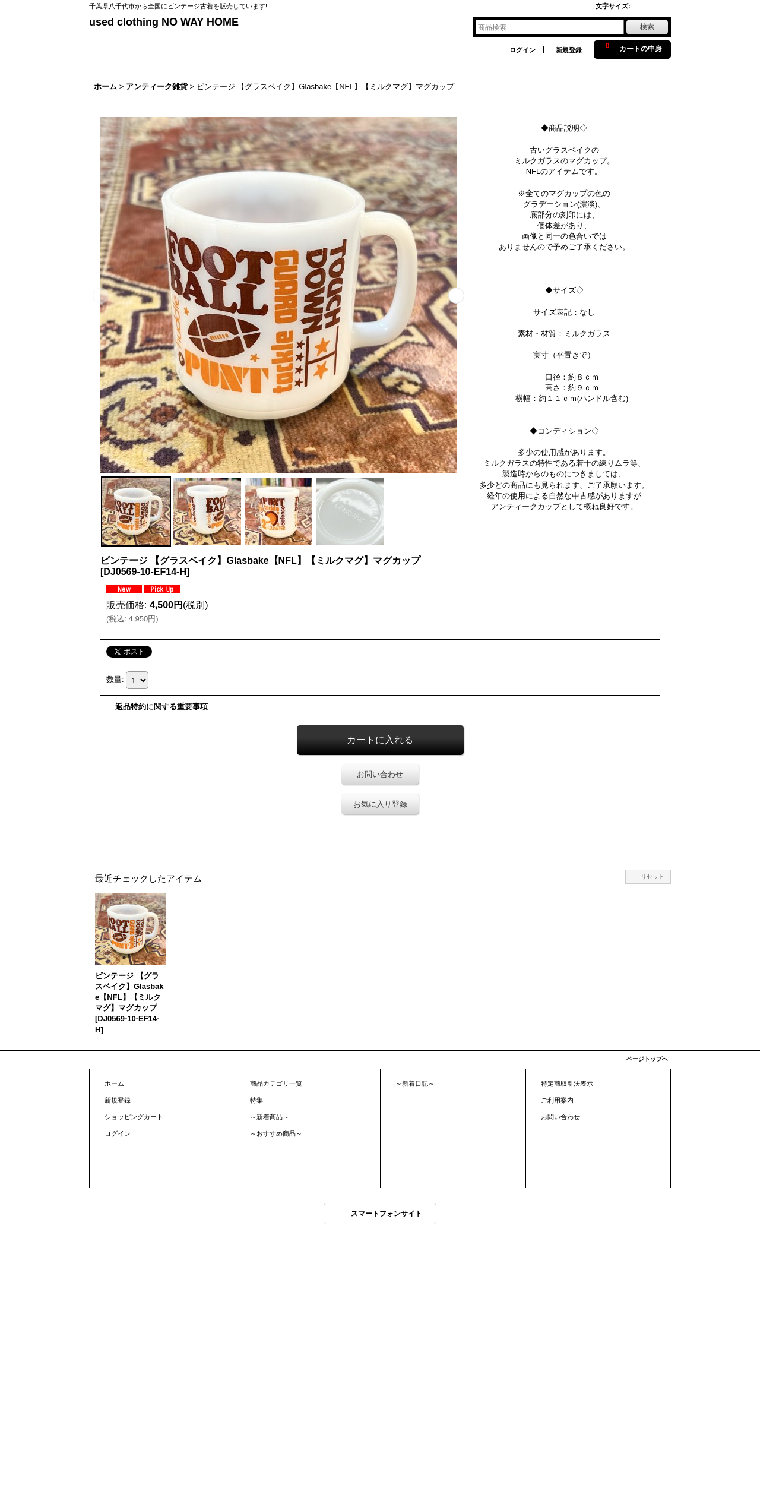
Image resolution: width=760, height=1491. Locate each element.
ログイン (522, 49)
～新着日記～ (415, 1083)
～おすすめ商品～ (276, 1133)
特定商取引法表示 (567, 1083)
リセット (652, 876)
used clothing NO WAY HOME (164, 22)
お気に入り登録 (380, 804)
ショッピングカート (133, 1116)
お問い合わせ (380, 774)
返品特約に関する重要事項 (161, 706)
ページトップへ (647, 1059)
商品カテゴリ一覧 (276, 1083)
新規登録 (569, 49)
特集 (256, 1100)
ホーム (114, 1083)
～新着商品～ (269, 1116)
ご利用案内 (557, 1100)
